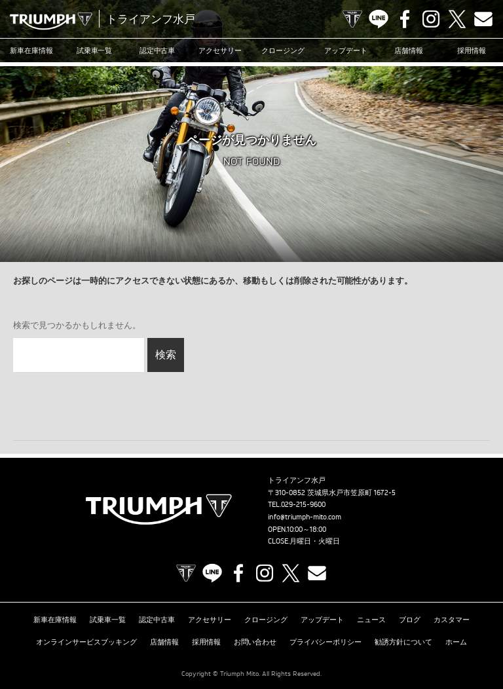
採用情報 (471, 50)
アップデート (345, 50)
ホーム (456, 639)
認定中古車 (158, 50)
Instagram (431, 19)
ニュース (371, 619)
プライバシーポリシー (325, 639)
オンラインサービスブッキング (86, 639)
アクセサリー (220, 50)
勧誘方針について (403, 639)
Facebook (405, 19)
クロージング (283, 50)
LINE (378, 19)
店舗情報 (408, 50)
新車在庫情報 (31, 50)
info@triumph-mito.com (304, 516)
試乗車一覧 (95, 50)
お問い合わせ (255, 639)
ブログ (409, 619)
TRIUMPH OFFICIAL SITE (352, 19)
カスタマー (452, 619)
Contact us (483, 19)
